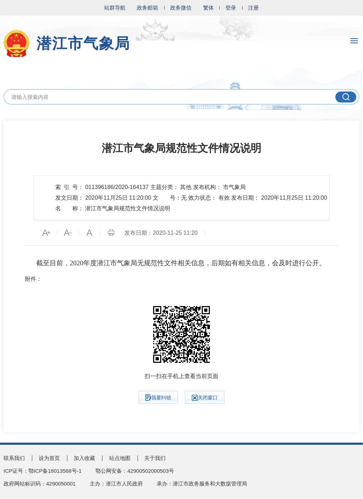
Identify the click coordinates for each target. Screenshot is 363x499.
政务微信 (180, 8)
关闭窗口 (205, 398)
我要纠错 (158, 397)
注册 (253, 8)
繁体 (208, 8)
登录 (230, 8)
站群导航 (114, 8)
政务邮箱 (147, 8)
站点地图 (119, 458)
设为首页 (49, 458)
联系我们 (14, 458)
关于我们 (155, 458)
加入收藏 (84, 458)
